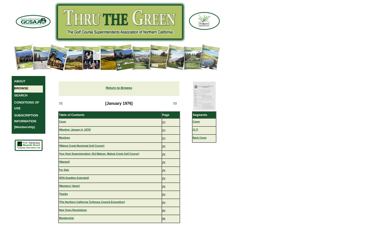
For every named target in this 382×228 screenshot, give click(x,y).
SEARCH (21, 95)
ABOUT (19, 81)
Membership (66, 218)
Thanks (63, 194)
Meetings (64, 137)
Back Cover (200, 137)
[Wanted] (64, 162)
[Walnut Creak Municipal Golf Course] (81, 145)
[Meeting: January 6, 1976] (75, 129)
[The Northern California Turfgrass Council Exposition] (92, 202)
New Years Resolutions (73, 210)
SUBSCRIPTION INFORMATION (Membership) (26, 121)
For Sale (64, 170)
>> (175, 103)
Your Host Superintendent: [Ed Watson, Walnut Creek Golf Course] (99, 153)
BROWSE (21, 88)
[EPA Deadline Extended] (74, 178)
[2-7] (195, 129)
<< (61, 103)
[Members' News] (69, 186)
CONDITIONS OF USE (26, 105)
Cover (62, 121)
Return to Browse (119, 88)
